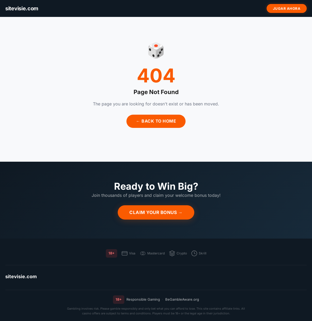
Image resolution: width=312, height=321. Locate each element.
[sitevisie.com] (21, 8)
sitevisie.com (21, 276)
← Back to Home (156, 121)
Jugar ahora (287, 8)
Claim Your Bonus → (156, 212)
